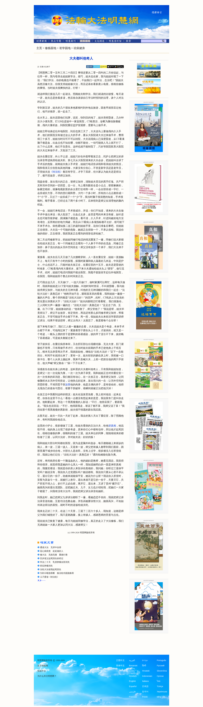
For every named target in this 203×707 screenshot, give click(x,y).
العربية (132, 660)
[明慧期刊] (70, 41)
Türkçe (160, 686)
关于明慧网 (42, 666)
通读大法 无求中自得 (50, 547)
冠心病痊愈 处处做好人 (51, 551)
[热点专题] (56, 41)
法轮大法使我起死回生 (50, 569)
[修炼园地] (85, 41)
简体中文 (120, 665)
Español (132, 686)
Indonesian (147, 676)
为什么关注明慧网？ (46, 676)
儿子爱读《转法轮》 (49, 577)
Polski (145, 697)
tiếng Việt (161, 697)
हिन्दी (144, 665)
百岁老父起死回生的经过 (51, 558)
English (132, 681)
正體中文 (120, 660)
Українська (162, 691)
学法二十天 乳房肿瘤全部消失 (55, 562)
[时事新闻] (41, 41)
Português (161, 660)
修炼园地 (50, 48)
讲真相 (112, 425)
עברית (145, 660)
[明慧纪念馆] (115, 41)
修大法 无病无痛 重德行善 (54, 555)
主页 (39, 48)
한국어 (145, 691)
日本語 (145, 686)
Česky (132, 671)
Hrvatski (145, 671)
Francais (133, 697)
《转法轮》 (56, 171)
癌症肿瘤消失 (46, 566)
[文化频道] (99, 41)
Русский (160, 665)
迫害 (67, 384)
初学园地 (65, 48)
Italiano (145, 681)
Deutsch (133, 676)
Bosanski (133, 665)
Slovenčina (162, 671)
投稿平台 (41, 671)
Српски (160, 676)
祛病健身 (79, 48)
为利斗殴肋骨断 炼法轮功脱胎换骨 (57, 573)
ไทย (158, 681)
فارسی (132, 691)
